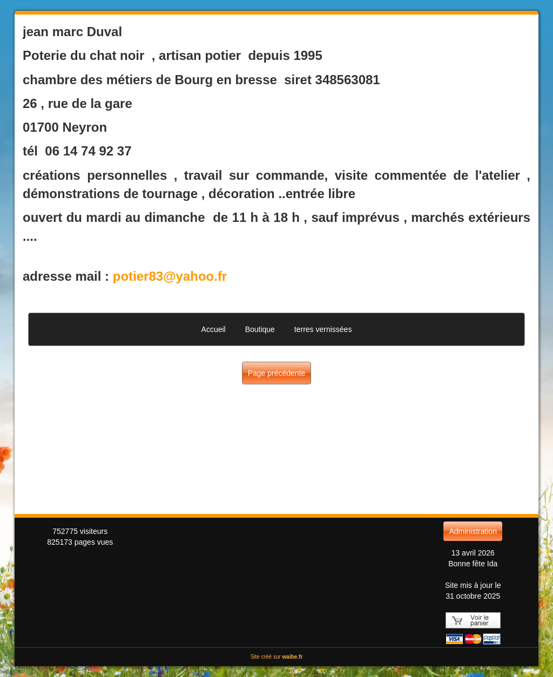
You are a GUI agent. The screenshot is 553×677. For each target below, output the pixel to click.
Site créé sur (277, 657)
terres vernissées (323, 329)
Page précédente (277, 373)
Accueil (213, 329)
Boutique (260, 329)
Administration (473, 531)
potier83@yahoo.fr (170, 276)
